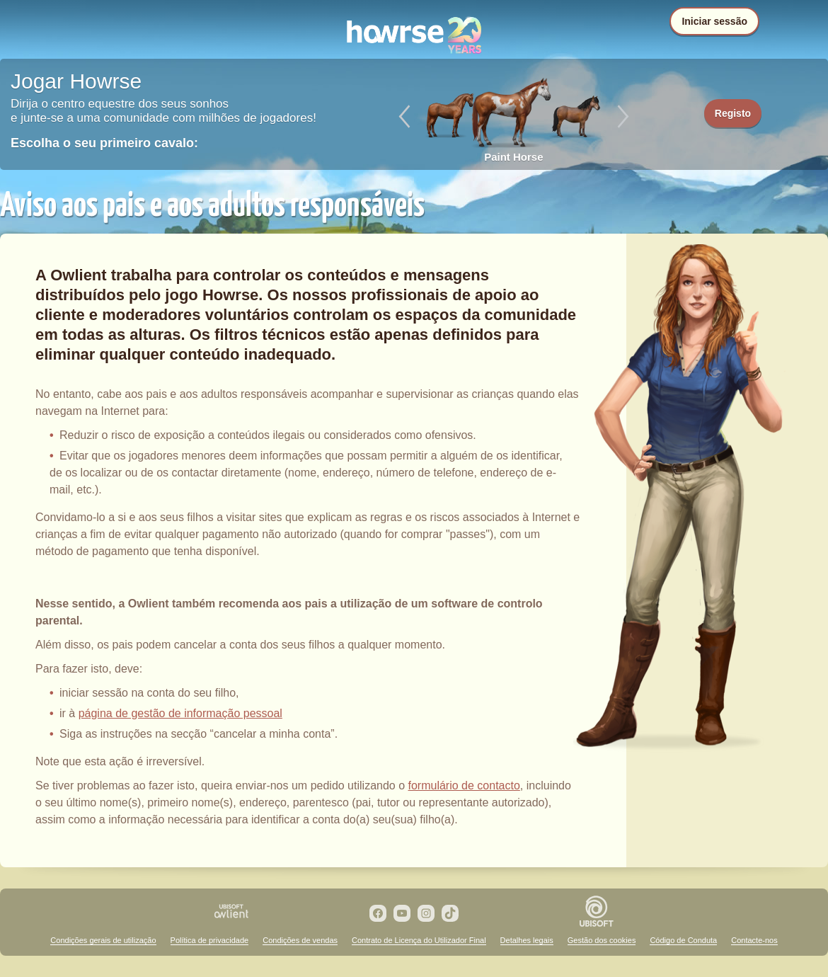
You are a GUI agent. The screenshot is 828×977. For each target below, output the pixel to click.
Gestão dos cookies (602, 940)
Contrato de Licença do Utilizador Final (419, 940)
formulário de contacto (464, 785)
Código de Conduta (683, 940)
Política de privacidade (210, 940)
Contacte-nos (754, 940)
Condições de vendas (300, 940)
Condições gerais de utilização (103, 940)
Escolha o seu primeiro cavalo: (104, 143)
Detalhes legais (526, 940)
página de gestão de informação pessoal (180, 713)
